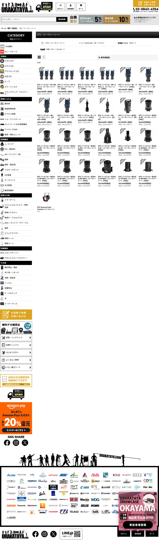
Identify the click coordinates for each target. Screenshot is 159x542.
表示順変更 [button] (104, 57)
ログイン (60, 9)
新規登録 (71, 9)
